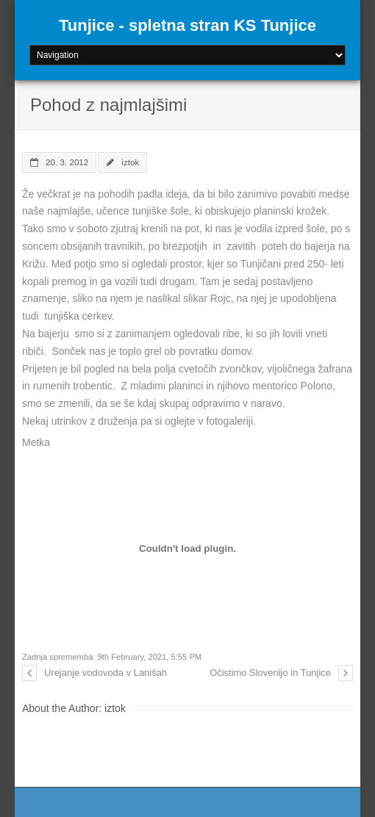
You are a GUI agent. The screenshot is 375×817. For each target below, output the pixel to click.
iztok (130, 162)
